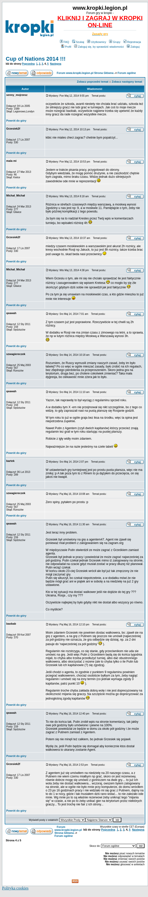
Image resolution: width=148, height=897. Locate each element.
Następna (55, 63)
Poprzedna (28, 63)
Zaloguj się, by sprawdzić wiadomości (99, 46)
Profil (66, 46)
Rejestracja (132, 41)
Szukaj (78, 41)
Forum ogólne (127, 72)
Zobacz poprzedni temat (92, 81)
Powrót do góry (16, 120)
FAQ (64, 41)
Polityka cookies (15, 888)
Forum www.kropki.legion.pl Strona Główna (85, 72)
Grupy (114, 41)
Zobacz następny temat (127, 81)
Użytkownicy (96, 41)
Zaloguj (133, 46)
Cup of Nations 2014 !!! (36, 59)
